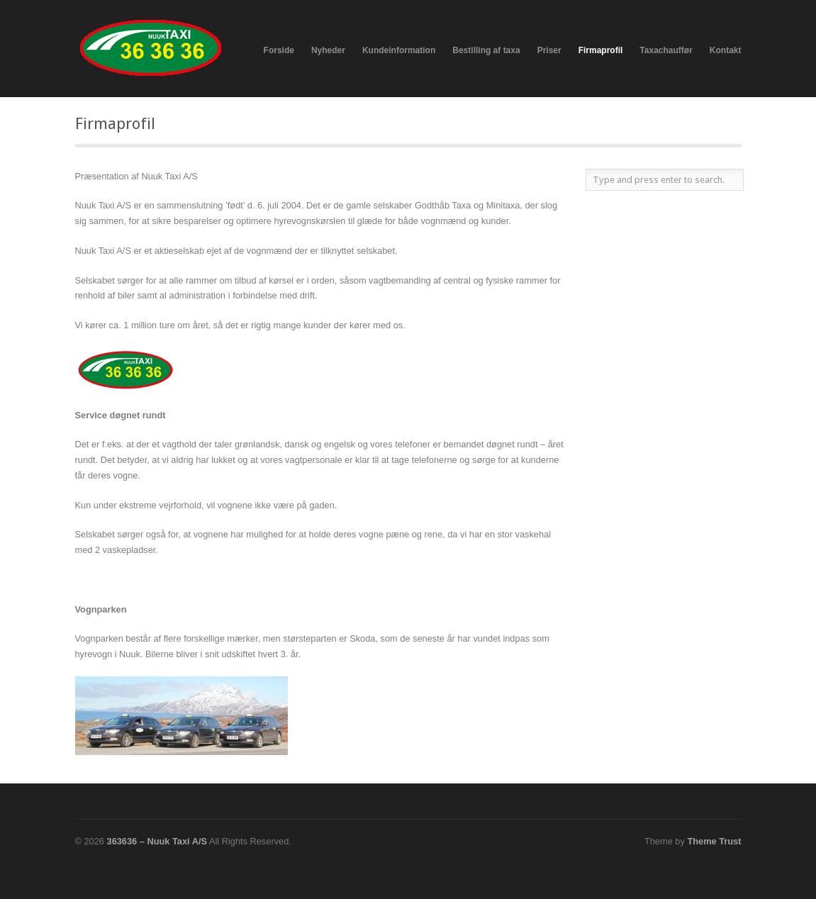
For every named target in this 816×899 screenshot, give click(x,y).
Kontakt (726, 50)
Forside (279, 50)
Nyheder (328, 50)
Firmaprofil (601, 51)
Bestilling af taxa (486, 51)
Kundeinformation (398, 50)
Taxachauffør (665, 51)
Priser (549, 50)
